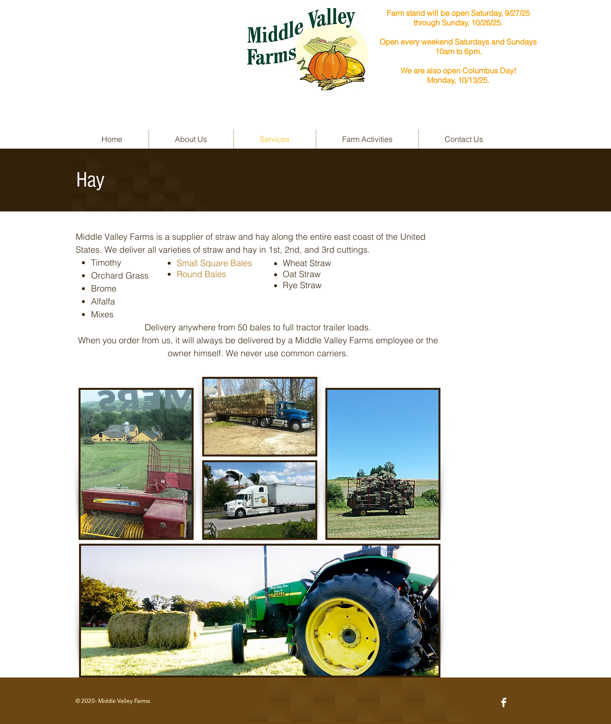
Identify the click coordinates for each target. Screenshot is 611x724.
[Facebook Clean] (503, 702)
